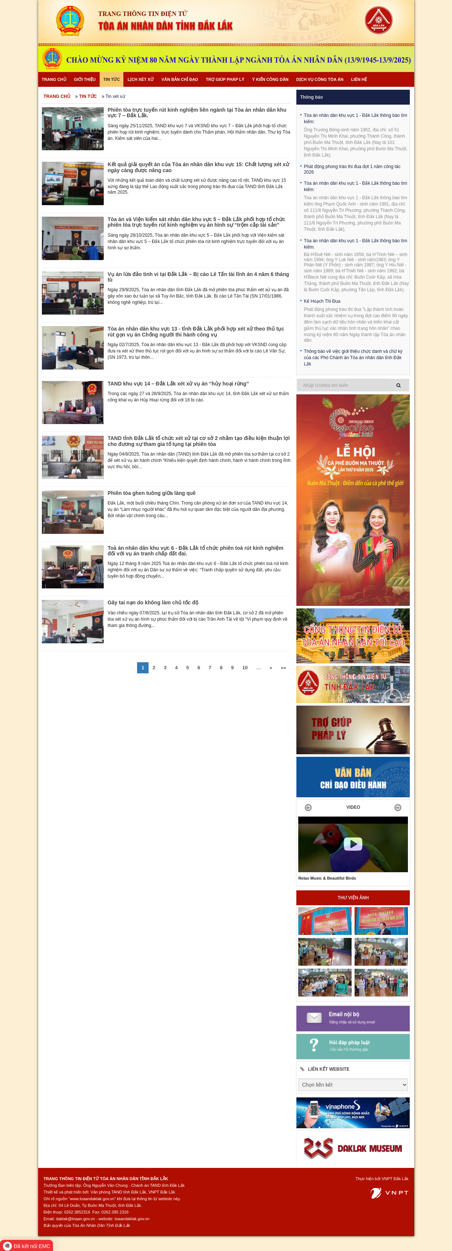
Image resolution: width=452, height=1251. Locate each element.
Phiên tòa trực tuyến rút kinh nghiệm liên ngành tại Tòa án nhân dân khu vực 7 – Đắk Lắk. (196, 112)
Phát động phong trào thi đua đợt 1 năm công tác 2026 (352, 169)
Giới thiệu (85, 79)
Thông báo (311, 97)
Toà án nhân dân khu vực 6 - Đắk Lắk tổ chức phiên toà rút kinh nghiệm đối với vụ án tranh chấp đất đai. (195, 550)
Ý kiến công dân (270, 79)
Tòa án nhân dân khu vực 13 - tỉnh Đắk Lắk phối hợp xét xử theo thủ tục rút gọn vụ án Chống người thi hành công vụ (195, 331)
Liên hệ (359, 79)
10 (244, 667)
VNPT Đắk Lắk (395, 1178)
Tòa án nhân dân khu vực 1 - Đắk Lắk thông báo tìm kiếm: (355, 118)
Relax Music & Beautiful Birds (327, 878)
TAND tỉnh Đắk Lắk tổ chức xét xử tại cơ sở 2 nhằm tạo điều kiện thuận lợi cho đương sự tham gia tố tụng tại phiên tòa (198, 441)
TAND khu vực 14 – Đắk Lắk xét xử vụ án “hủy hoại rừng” (178, 384)
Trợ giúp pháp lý (225, 79)
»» (283, 667)
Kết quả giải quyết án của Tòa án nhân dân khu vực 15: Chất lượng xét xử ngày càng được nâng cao (198, 167)
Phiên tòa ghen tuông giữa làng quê (151, 493)
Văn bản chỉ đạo (180, 79)
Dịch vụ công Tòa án (319, 79)
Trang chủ (54, 79)
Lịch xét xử (140, 79)
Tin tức (111, 79)
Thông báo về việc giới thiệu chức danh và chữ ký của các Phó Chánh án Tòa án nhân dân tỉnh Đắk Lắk (353, 358)
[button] (306, 807)
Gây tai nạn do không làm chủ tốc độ (152, 602)
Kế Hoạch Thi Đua (322, 301)
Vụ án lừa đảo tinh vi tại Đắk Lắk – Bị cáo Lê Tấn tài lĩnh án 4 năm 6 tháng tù (198, 277)
